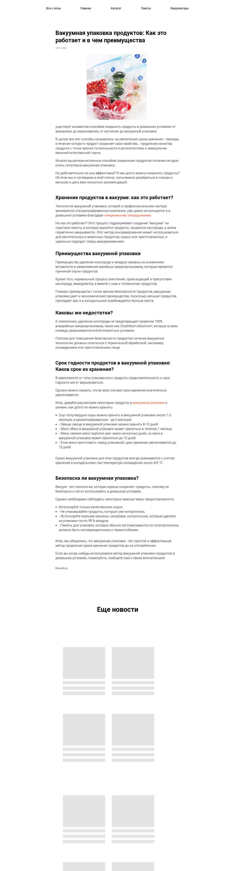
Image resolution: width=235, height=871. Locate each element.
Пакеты (146, 8)
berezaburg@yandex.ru (188, 820)
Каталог (116, 8)
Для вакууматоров (82, 847)
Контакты (28, 846)
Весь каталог (79, 820)
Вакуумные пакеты (83, 831)
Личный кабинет (130, 836)
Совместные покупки (133, 825)
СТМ (123, 831)
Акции (26, 836)
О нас (26, 841)
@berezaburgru (189, 825)
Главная (85, 8)
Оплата (27, 856)
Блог (25, 831)
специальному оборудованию (127, 218)
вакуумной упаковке (148, 405)
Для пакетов (78, 841)
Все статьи (53, 8)
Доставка (28, 851)
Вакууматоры (180, 8)
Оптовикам (127, 820)
